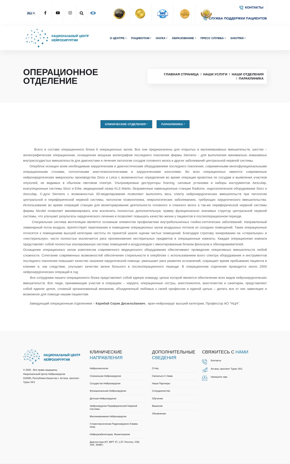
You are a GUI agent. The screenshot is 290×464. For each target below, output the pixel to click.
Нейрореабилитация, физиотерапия (110, 434)
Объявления (159, 413)
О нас (155, 368)
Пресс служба (212, 38)
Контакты (216, 360)
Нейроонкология (99, 368)
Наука (160, 38)
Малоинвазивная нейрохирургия (108, 416)
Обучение (157, 398)
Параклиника (251, 78)
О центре (117, 38)
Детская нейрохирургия (103, 398)
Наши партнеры (161, 383)
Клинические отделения (125, 124)
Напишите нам (219, 377)
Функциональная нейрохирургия (108, 391)
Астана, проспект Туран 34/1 (226, 368)
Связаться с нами (162, 376)
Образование (183, 38)
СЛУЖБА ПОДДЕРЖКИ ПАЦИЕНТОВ (235, 18)
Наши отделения (248, 74)
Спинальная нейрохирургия (105, 376)
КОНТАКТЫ (251, 7)
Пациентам (140, 38)
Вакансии (157, 406)
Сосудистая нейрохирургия (105, 383)
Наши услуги (215, 74)
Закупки (236, 38)
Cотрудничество (161, 391)
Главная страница (181, 74)
